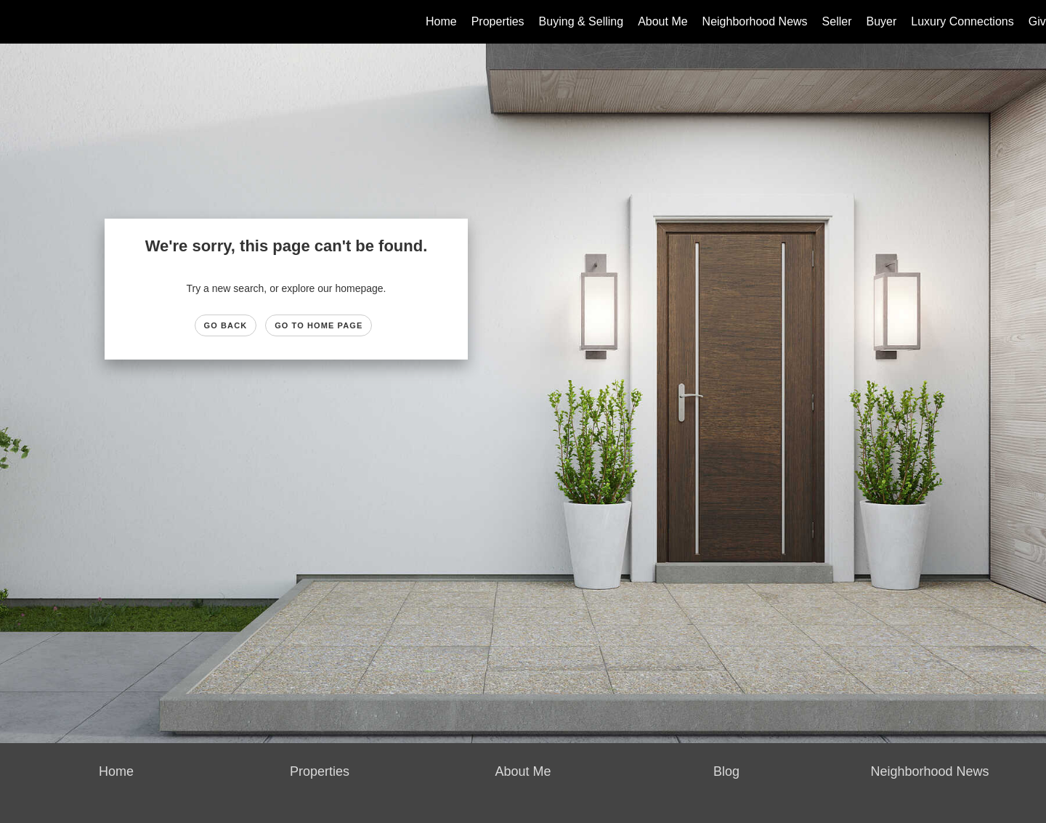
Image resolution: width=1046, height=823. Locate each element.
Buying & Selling (581, 21)
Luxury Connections (962, 21)
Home (441, 21)
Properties (497, 21)
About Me (662, 21)
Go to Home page (318, 325)
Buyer (882, 21)
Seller (837, 21)
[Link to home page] (18, 22)
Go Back (226, 325)
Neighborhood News (755, 21)
